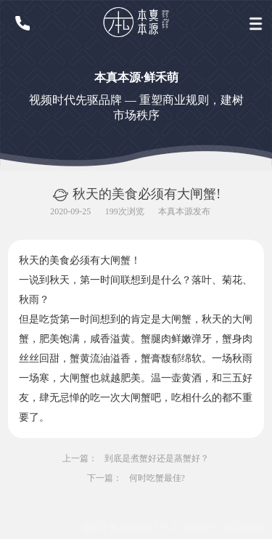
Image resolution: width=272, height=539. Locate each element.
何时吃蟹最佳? (157, 478)
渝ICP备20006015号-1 (129, 527)
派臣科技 (243, 527)
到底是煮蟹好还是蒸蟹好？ (157, 458)
